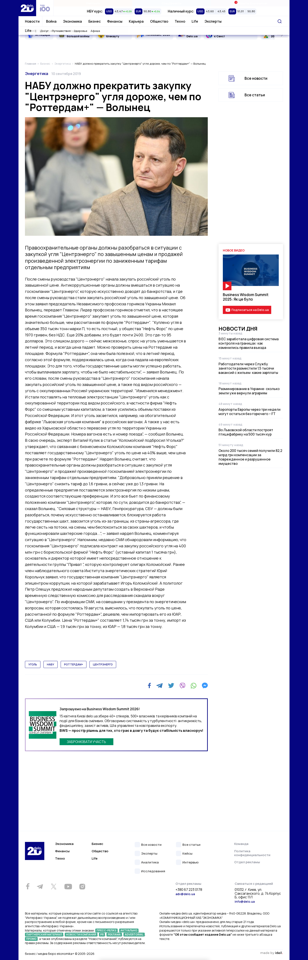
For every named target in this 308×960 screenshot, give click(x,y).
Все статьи (255, 94)
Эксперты (213, 21)
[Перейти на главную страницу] (27, 8)
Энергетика (36, 73)
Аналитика (150, 862)
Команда (241, 843)
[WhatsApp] (193, 685)
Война (51, 21)
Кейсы (187, 853)
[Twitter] (171, 685)
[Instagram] (82, 886)
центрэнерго (103, 664)
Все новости (256, 78)
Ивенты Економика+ (250, 3)
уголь (32, 664)
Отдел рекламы (247, 862)
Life (195, 21)
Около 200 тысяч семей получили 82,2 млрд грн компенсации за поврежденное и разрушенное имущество (250, 457)
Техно (180, 21)
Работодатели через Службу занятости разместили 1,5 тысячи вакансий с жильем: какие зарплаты (248, 368)
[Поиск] (279, 21)
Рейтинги (93, 3)
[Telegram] (159, 685)
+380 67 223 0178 (189, 890)
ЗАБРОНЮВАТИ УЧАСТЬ (86, 741)
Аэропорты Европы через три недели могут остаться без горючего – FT (249, 411)
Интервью (190, 862)
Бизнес (94, 21)
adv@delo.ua (185, 894)
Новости (32, 21)
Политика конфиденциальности (252, 853)
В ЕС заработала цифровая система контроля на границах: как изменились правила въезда (249, 343)
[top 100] (45, 8)
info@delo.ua (245, 901)
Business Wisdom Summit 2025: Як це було (245, 297)
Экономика (72, 21)
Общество (159, 21)
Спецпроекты (172, 3)
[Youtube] (68, 886)
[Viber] (182, 685)
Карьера (136, 21)
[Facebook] (149, 685)
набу (50, 664)
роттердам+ (73, 664)
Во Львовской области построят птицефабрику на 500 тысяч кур (246, 432)
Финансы (114, 21)
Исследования (153, 871)
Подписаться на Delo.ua (250, 310)
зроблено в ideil (271, 953)
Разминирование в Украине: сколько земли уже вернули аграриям (249, 390)
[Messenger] (204, 685)
